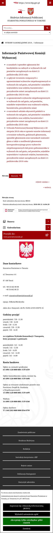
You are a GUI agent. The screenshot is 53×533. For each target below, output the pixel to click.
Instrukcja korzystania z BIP (27, 457)
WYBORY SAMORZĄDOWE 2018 (18, 43)
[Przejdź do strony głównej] (26, 15)
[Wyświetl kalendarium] (48, 227)
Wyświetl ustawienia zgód (26, 514)
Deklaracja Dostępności (26, 474)
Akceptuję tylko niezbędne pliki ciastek (27, 521)
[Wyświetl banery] (48, 221)
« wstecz (47, 187)
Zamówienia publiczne (26, 432)
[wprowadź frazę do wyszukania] (23, 28)
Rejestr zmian (26, 465)
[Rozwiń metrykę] (15, 176)
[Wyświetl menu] (50, 3)
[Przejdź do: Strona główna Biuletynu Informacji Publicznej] (2, 43)
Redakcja (26, 449)
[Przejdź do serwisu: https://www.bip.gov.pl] (26, 3)
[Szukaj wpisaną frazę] (47, 28)
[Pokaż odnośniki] (3, 3)
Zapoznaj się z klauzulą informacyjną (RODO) (26, 507)
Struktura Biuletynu (26, 440)
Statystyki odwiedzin (26, 482)
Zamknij (26, 528)
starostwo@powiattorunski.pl (21, 296)
